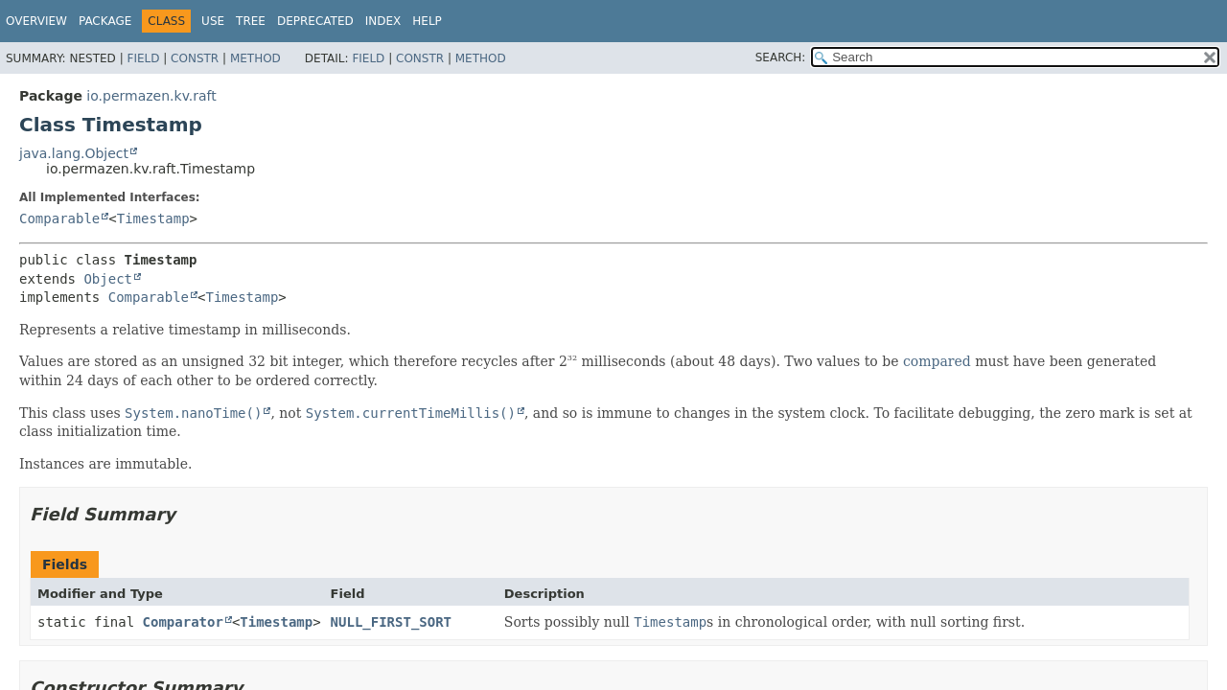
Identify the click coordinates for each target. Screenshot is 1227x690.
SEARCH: (780, 57)
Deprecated (315, 21)
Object (107, 279)
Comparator (183, 622)
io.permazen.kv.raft (151, 96)
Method (255, 58)
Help (427, 21)
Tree (251, 21)
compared (937, 361)
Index (383, 21)
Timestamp (153, 218)
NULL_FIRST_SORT (391, 622)
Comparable (59, 218)
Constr (195, 58)
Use (212, 21)
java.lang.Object (73, 153)
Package (105, 21)
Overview (36, 21)
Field (143, 58)
